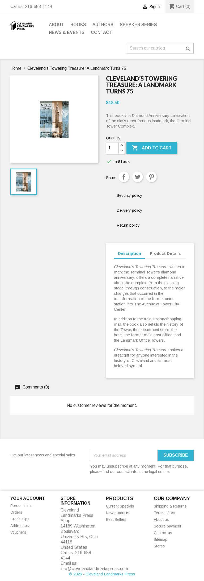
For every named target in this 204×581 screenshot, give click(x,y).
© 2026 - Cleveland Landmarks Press (102, 574)
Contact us (163, 533)
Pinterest (151, 176)
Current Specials (120, 506)
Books (78, 24)
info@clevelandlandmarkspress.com (94, 568)
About (56, 24)
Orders (16, 512)
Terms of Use (165, 513)
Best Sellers (116, 519)
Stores (159, 546)
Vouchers (18, 532)
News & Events (66, 32)
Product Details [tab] (165, 253)
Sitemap (160, 539)
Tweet (137, 176)
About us (161, 519)
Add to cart (152, 148)
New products (117, 513)
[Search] (160, 48)
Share (123, 176)
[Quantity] (112, 148)
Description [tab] (129, 253)
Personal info (21, 506)
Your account (27, 498)
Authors (102, 24)
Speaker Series (138, 24)
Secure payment (167, 526)
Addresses (19, 525)
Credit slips (19, 519)
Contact (101, 32)
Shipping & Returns (170, 506)
